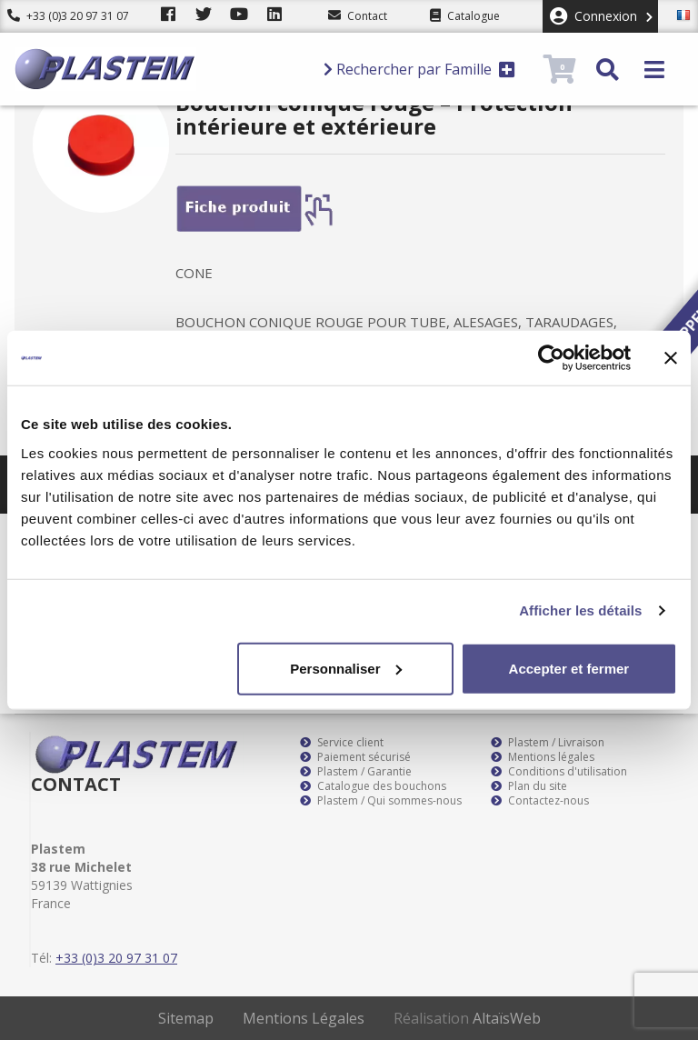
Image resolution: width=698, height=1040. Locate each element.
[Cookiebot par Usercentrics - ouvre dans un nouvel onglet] (551, 358)
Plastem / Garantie (356, 772)
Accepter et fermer (569, 667)
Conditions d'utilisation (559, 772)
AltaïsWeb (507, 1018)
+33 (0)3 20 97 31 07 (68, 16)
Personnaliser (346, 667)
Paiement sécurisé (355, 757)
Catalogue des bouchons (373, 786)
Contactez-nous (540, 801)
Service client (342, 742)
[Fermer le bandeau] (670, 358)
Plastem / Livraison (547, 742)
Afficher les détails (580, 610)
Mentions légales (542, 757)
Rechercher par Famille (419, 69)
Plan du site (529, 786)
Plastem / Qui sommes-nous (381, 801)
